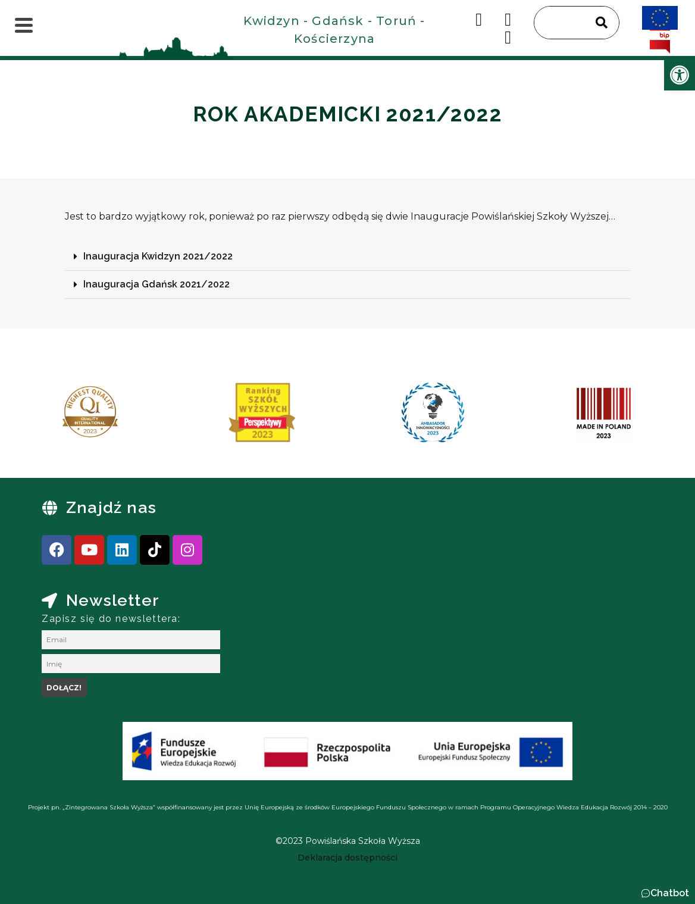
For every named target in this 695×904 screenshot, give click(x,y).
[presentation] (47, 416)
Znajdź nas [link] (111, 507)
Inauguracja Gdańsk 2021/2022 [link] (156, 284)
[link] (679, 75)
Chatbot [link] (669, 893)
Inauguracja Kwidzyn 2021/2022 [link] (158, 256)
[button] (347, 257)
